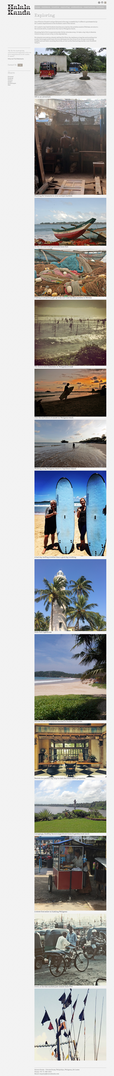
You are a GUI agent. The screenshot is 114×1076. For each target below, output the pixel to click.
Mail (9, 85)
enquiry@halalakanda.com (49, 1074)
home (37, 7)
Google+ (10, 81)
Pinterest (11, 76)
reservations (89, 7)
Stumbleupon (12, 83)
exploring (65, 7)
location (55, 7)
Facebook (10, 78)
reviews (100, 7)
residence (46, 7)
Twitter (10, 80)
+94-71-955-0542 (45, 1072)
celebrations (76, 7)
